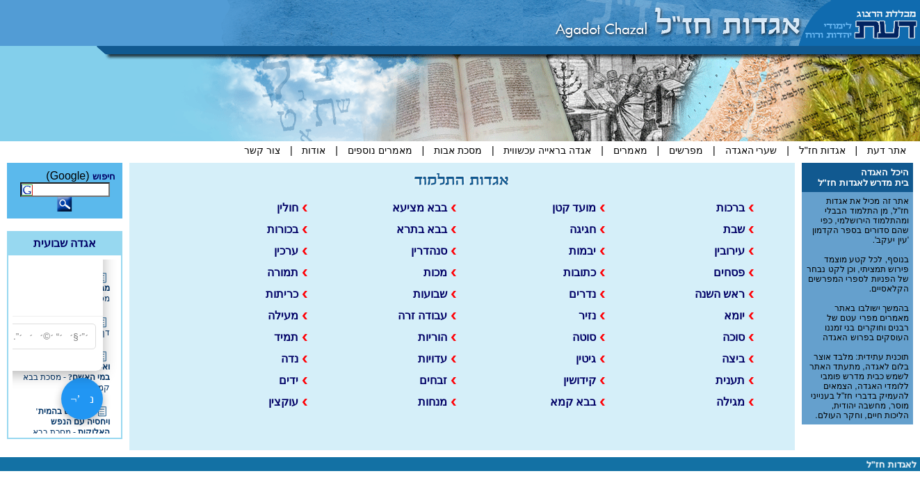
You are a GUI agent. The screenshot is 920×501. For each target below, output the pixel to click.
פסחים (733, 272)
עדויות (437, 359)
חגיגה (587, 229)
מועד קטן (578, 208)
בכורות (287, 229)
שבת (738, 229)
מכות (439, 272)
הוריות (437, 337)
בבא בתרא (426, 229)
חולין (292, 208)
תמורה (287, 272)
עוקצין (287, 402)
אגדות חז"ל (822, 150)
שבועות (434, 294)
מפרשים (686, 150)
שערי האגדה (751, 150)
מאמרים (630, 150)
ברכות (735, 208)
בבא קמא (577, 402)
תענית (735, 380)
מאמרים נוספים (380, 150)
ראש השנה (724, 294)
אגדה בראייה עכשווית (547, 150)
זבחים (437, 380)
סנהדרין (433, 251)
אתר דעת (885, 150)
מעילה (287, 315)
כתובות (584, 272)
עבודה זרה (427, 315)
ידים (293, 380)
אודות (313, 150)
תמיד (290, 337)
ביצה (738, 359)
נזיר (592, 315)
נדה (294, 359)
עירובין (734, 251)
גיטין (590, 359)
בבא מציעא (424, 208)
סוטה (588, 337)
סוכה (738, 337)
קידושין (584, 380)
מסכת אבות (458, 150)
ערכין (290, 251)
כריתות (286, 294)
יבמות (587, 251)
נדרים (587, 294)
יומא (739, 315)
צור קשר (262, 150)
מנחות (437, 402)
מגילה (735, 402)
